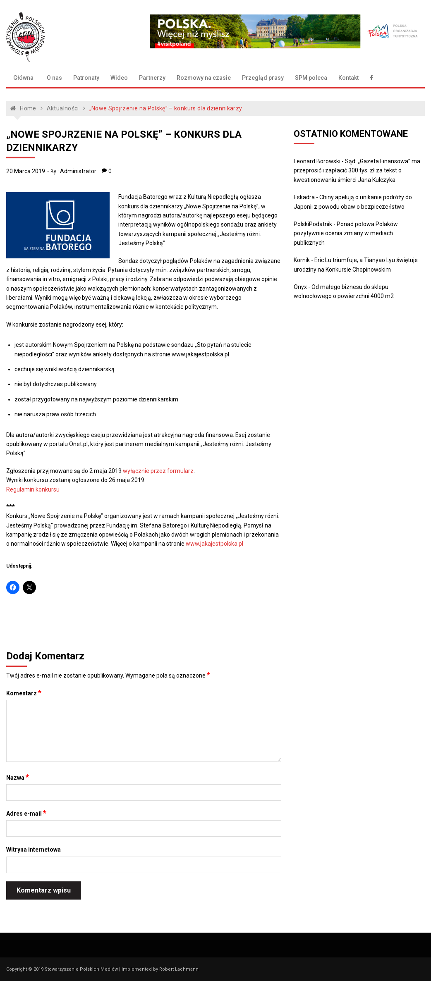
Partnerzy (152, 77)
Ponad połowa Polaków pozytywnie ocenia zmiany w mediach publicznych (346, 233)
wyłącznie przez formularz (158, 471)
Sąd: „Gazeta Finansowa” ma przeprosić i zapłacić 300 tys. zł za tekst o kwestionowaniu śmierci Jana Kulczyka (357, 170)
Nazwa (17, 777)
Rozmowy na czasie (204, 77)
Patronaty (86, 77)
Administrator (78, 171)
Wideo (119, 77)
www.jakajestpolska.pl (214, 543)
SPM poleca (311, 77)
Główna (23, 77)
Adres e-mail (26, 813)
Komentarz (23, 693)
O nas (54, 77)
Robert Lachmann (179, 969)
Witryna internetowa (33, 849)
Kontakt (348, 77)
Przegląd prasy (263, 77)
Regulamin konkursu (33, 489)
